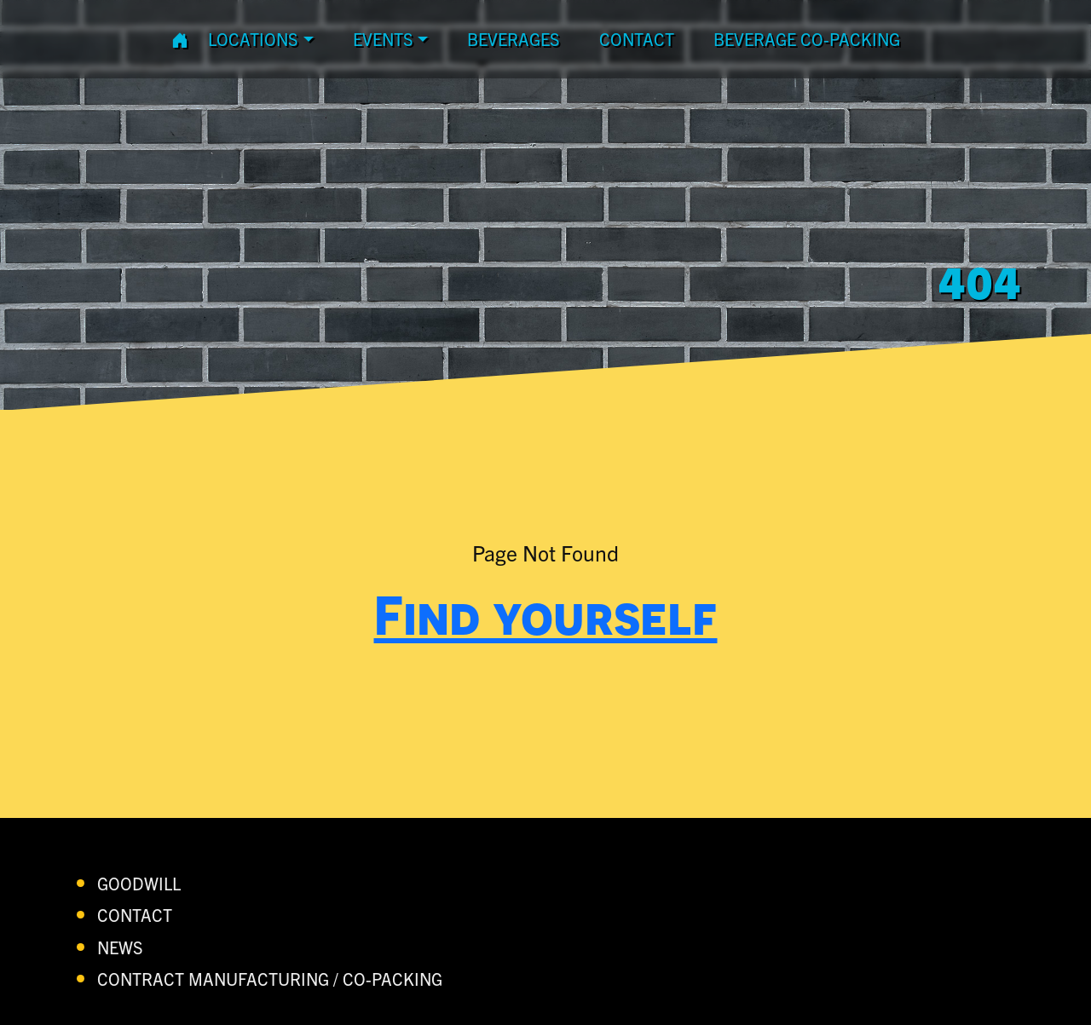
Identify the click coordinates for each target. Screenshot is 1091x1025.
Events (383, 38)
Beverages (513, 38)
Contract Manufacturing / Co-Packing (269, 978)
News (120, 947)
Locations (253, 38)
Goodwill (139, 883)
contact (636, 38)
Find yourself (546, 614)
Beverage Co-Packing (806, 38)
